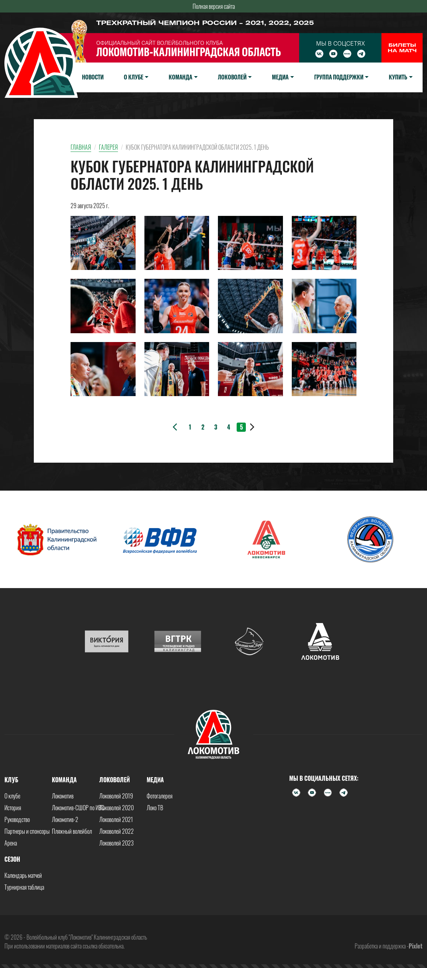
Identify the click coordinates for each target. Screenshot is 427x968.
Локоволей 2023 (116, 843)
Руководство (17, 819)
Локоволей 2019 (116, 795)
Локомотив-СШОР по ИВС (78, 807)
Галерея (108, 147)
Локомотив (62, 795)
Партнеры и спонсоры (27, 831)
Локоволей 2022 (116, 831)
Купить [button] (398, 77)
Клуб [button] (11, 779)
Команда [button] (180, 77)
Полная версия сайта (214, 6)
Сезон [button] (12, 859)
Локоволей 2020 (116, 807)
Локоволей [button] (232, 77)
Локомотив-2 (65, 819)
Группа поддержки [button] (338, 77)
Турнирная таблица (24, 887)
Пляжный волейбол (72, 831)
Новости (93, 77)
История (12, 807)
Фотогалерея (159, 795)
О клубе (12, 795)
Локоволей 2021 (116, 819)
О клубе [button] (133, 77)
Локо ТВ (155, 807)
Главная (81, 147)
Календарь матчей (23, 875)
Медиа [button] (280, 77)
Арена (10, 843)
